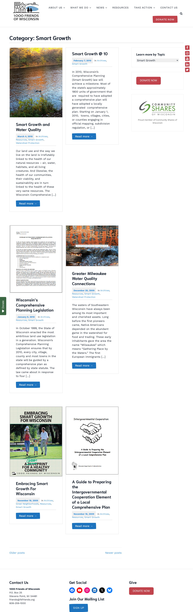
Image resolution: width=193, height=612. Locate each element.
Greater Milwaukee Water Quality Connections (89, 278)
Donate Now (165, 19)
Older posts (17, 552)
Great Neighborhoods (27, 504)
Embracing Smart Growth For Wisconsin (32, 488)
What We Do (80, 7)
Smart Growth (36, 139)
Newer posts (113, 552)
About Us (57, 7)
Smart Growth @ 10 (90, 53)
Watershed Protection (27, 143)
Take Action (144, 7)
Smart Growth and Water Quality (33, 126)
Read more (29, 204)
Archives (43, 136)
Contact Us (169, 7)
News (101, 7)
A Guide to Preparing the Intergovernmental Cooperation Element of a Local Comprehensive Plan (91, 494)
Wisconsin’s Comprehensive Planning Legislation (35, 304)
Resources (120, 7)
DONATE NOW (148, 80)
